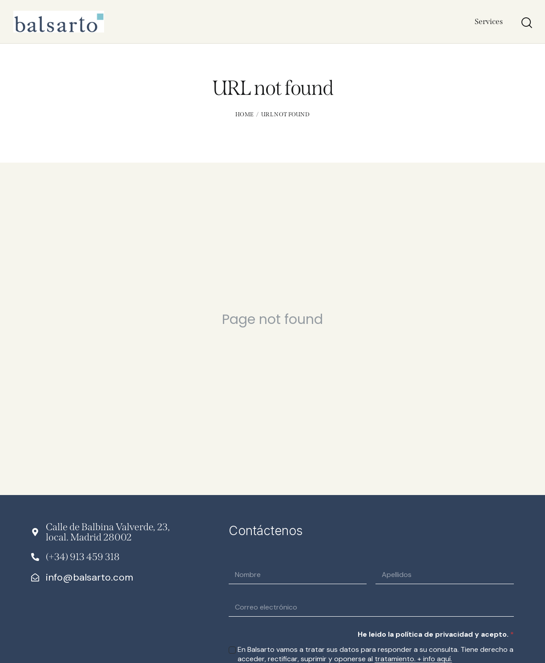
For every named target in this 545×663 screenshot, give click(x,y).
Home (244, 114)
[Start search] (526, 23)
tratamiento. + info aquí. (413, 659)
